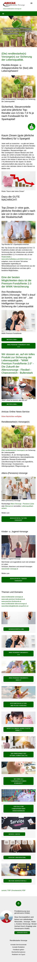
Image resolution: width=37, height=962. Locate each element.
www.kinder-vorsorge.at (9, 569)
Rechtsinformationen (18, 952)
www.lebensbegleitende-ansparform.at (14, 606)
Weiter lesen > (12, 404)
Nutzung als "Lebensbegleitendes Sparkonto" (18, 781)
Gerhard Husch (22, 932)
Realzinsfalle (5, 257)
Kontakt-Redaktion (18, 947)
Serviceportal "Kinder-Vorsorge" (18, 580)
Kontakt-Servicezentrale (18, 944)
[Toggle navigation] (31, 3)
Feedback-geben (18, 949)
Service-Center (14, 834)
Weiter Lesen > (12, 339)
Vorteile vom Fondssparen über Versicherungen (18, 809)
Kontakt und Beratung (17, 857)
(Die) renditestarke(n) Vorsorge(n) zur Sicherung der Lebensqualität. (16, 56)
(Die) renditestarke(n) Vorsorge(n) (13, 450)
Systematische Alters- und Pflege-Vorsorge (18, 704)
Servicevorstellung (16, 629)
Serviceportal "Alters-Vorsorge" (18, 519)
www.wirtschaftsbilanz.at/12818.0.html (14, 259)
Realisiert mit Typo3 (18, 954)
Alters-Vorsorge (16, 504)
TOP (9, 890)
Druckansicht (16, 890)
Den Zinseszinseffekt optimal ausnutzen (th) (18, 755)
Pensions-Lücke (28, 504)
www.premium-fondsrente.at (11, 601)
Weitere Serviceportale (17, 881)
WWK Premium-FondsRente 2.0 (18, 653)
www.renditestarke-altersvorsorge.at (14, 603)
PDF (23, 890)
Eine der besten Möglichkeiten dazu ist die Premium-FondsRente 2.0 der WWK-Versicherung (16, 282)
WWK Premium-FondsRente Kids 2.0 (18, 346)
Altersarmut (9, 506)
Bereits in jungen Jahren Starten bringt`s (18, 729)
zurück (3, 890)
